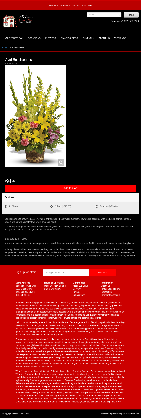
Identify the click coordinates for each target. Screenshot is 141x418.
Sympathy (88, 38)
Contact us (106, 292)
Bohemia (34, 19)
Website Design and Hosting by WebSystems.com (120, 414)
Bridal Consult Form (110, 289)
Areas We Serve (80, 286)
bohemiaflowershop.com (66, 351)
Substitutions (79, 295)
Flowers (50, 38)
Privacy (76, 292)
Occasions (34, 38)
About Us (104, 38)
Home (4, 48)
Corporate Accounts (110, 295)
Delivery (77, 289)
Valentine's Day (14, 38)
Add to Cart (70, 188)
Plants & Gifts (69, 38)
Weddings (120, 38)
